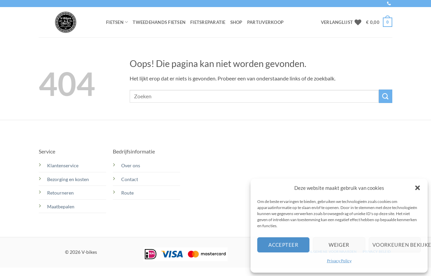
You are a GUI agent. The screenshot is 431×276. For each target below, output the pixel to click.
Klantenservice (62, 165)
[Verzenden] (385, 96)
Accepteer (283, 245)
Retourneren (60, 193)
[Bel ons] (389, 3)
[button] (417, 187)
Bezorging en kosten (68, 179)
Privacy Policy (339, 260)
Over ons (130, 165)
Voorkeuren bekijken (396, 245)
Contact (130, 179)
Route (128, 193)
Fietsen (117, 22)
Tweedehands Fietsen (159, 22)
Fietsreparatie (208, 22)
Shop (236, 22)
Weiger (339, 245)
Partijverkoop (265, 22)
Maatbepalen (60, 206)
